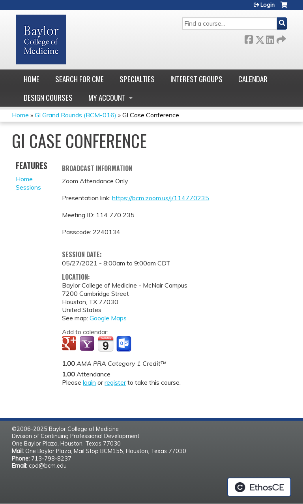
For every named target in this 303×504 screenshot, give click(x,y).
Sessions (28, 187)
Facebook (248, 38)
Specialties (137, 79)
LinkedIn (270, 38)
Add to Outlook (124, 344)
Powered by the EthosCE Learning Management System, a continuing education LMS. (259, 487)
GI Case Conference (150, 115)
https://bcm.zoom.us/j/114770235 (160, 198)
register (115, 382)
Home (31, 79)
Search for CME (79, 79)
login (89, 382)
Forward (280, 38)
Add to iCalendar (105, 344)
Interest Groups (196, 79)
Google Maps (108, 318)
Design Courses (48, 97)
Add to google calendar (70, 344)
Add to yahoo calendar (88, 344)
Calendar (252, 79)
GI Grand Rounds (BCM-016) (75, 115)
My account (106, 97)
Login (267, 5)
